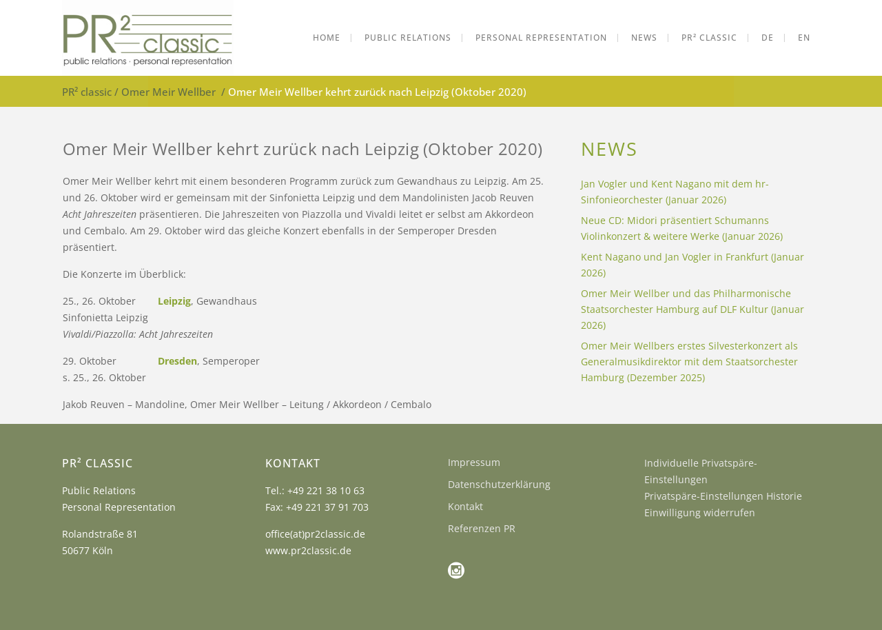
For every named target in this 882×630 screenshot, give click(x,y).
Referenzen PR (481, 528)
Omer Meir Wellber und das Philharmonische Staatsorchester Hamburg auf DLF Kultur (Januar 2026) (692, 309)
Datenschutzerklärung (499, 484)
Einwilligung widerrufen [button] (699, 512)
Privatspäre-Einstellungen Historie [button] (723, 495)
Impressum (474, 462)
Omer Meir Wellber (168, 92)
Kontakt (465, 506)
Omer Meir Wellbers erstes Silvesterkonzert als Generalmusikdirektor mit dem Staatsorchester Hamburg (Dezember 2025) (689, 361)
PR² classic (87, 92)
